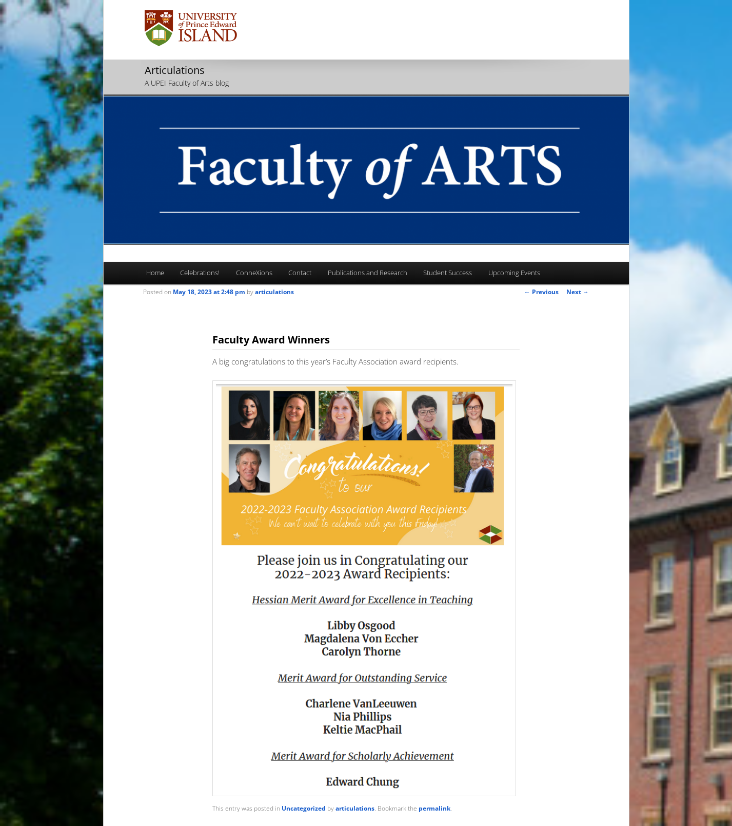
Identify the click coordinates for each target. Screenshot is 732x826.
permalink (434, 808)
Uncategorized (304, 808)
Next (577, 291)
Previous (541, 291)
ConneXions (254, 272)
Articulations (175, 70)
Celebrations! (200, 272)
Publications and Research (367, 272)
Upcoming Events (514, 272)
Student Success (447, 272)
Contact (299, 272)
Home (155, 272)
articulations (274, 291)
